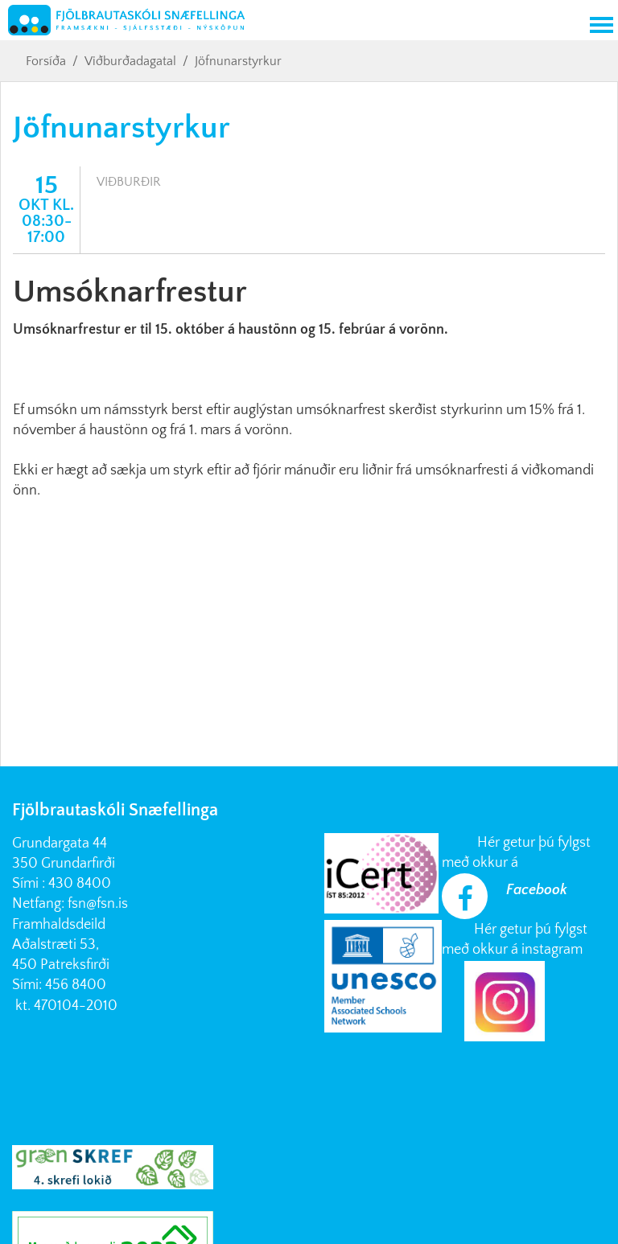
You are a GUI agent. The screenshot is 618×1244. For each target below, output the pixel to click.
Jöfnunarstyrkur (238, 61)
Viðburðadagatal (130, 61)
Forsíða (46, 61)
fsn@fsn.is (98, 904)
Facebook (536, 890)
